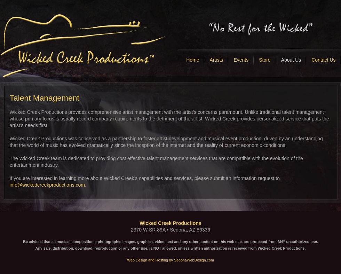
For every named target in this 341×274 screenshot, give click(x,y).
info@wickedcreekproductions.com (47, 185)
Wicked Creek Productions (170, 223)
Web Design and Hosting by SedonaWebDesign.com (170, 260)
